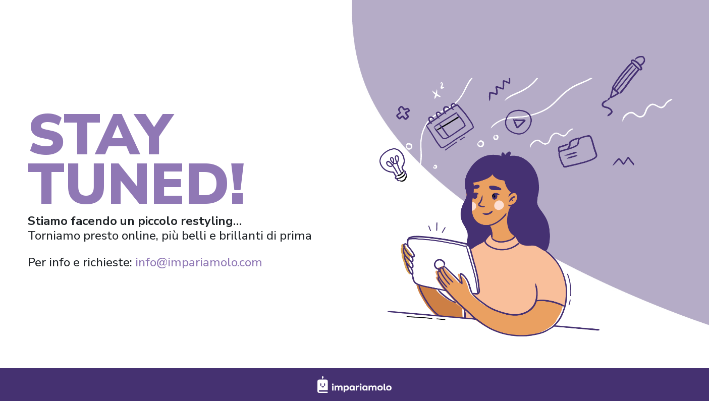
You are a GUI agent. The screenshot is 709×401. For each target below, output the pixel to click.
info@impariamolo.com (198, 262)
